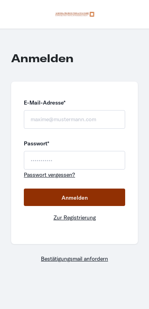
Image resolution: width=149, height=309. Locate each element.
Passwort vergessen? (49, 174)
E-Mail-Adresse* (45, 102)
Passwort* (36, 143)
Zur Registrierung (75, 217)
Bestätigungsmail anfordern (74, 258)
